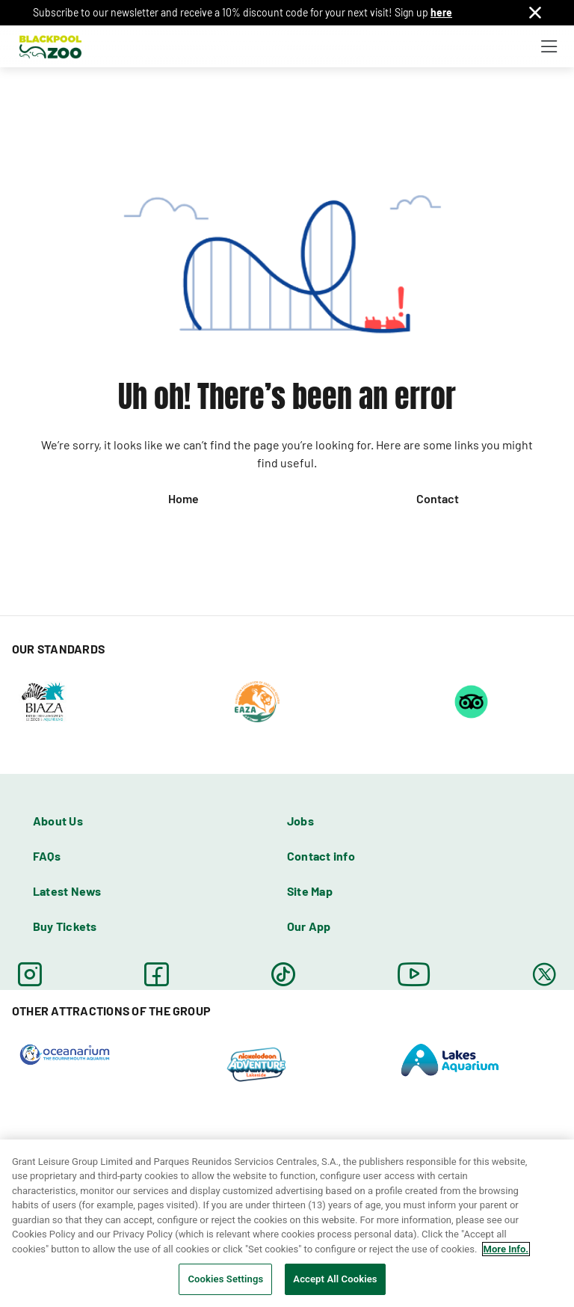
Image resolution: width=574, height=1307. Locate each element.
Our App (309, 926)
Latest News (67, 891)
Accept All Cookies (335, 1279)
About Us (58, 821)
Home (183, 498)
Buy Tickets (65, 926)
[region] (287, 1223)
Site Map (310, 891)
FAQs (47, 856)
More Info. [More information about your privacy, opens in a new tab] (506, 1249)
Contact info (321, 856)
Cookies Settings (225, 1279)
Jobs (300, 821)
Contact (437, 498)
